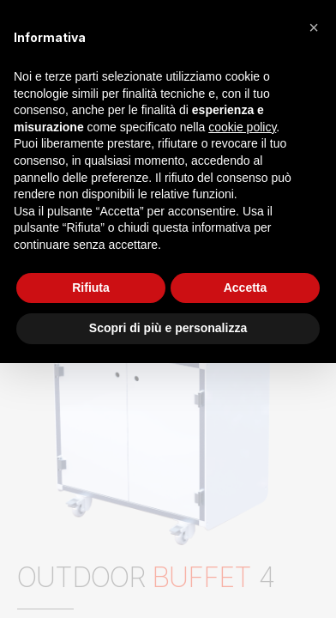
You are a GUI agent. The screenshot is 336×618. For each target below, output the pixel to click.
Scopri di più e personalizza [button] (168, 328)
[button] (313, 27)
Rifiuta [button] (91, 287)
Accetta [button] (245, 287)
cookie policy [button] (242, 127)
